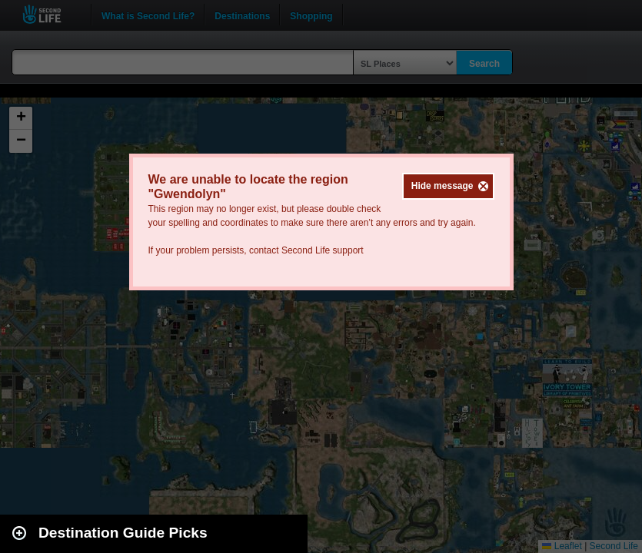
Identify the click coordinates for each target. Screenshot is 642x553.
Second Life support (322, 250)
